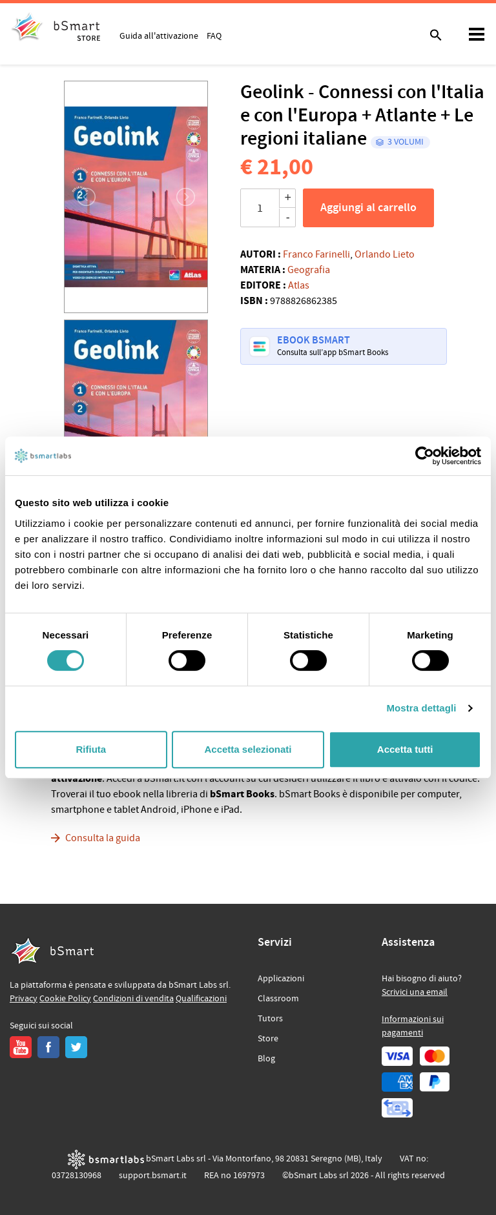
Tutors (270, 1019)
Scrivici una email (415, 992)
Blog (266, 1059)
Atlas (298, 285)
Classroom (278, 999)
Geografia (308, 269)
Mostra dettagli (421, 707)
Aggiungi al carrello (368, 208)
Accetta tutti (405, 749)
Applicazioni (281, 979)
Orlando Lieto (385, 254)
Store (268, 1039)
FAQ (214, 35)
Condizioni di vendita (133, 999)
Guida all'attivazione (158, 35)
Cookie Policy (65, 999)
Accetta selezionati (247, 749)
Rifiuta (91, 749)
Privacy (23, 999)
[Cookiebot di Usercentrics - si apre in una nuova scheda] (424, 455)
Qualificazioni (201, 999)
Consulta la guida (102, 838)
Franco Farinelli (316, 254)
